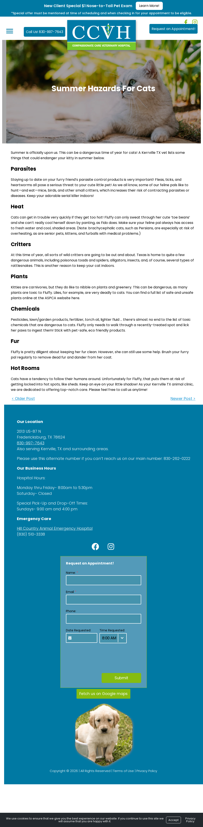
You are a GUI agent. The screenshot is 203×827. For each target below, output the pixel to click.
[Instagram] (195, 22)
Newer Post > (181, 398)
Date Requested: (76, 630)
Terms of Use (121, 770)
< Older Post (21, 398)
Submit (119, 678)
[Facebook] (186, 22)
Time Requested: (110, 630)
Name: (70, 573)
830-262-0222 (175, 458)
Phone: (69, 611)
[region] (101, 735)
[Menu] (7, 31)
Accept (173, 820)
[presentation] (97, 656)
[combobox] (111, 638)
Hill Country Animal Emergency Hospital (53, 528)
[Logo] (101, 34)
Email (69, 592)
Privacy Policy (144, 770)
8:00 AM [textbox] (107, 638)
